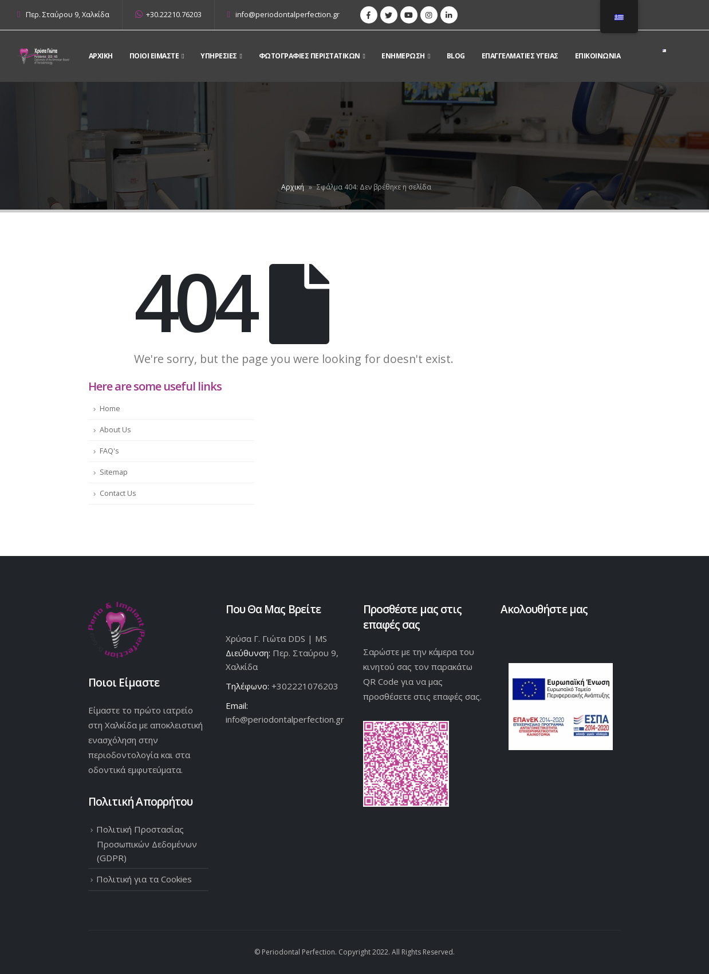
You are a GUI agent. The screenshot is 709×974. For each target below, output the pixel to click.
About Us (115, 430)
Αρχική (292, 187)
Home (110, 408)
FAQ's (109, 451)
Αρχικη (101, 56)
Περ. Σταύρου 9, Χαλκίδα (67, 14)
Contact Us (118, 493)
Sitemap (114, 472)
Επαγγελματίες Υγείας (520, 56)
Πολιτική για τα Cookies (144, 879)
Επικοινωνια (598, 56)
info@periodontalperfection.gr (283, 14)
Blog (456, 56)
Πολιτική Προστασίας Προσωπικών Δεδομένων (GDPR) (146, 843)
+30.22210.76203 (168, 14)
